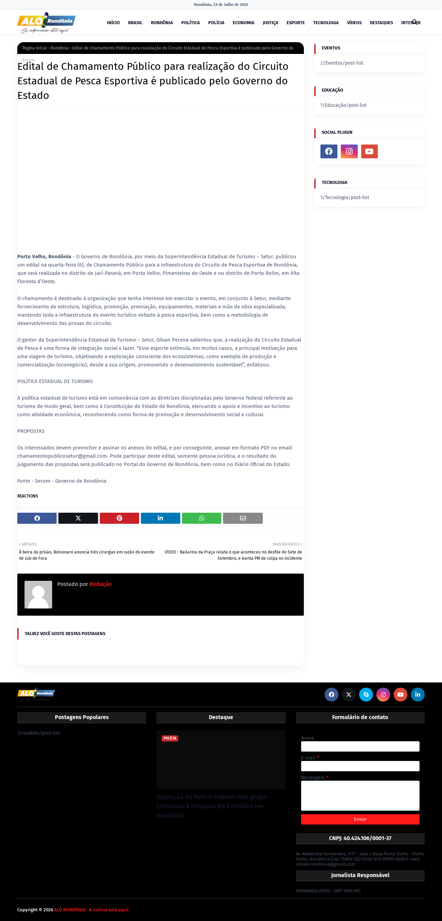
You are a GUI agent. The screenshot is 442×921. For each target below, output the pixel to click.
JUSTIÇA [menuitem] (270, 22)
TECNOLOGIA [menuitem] (326, 22)
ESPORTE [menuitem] (296, 22)
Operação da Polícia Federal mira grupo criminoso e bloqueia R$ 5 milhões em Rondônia (211, 806)
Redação (100, 584)
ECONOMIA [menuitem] (243, 22)
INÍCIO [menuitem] (113, 22)
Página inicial (34, 48)
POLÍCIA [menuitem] (216, 22)
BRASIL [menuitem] (135, 22)
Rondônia (60, 48)
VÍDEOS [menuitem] (354, 22)
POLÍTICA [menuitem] (190, 22)
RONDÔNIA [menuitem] (162, 22)
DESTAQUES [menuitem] (381, 22)
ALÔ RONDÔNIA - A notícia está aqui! (91, 909)
